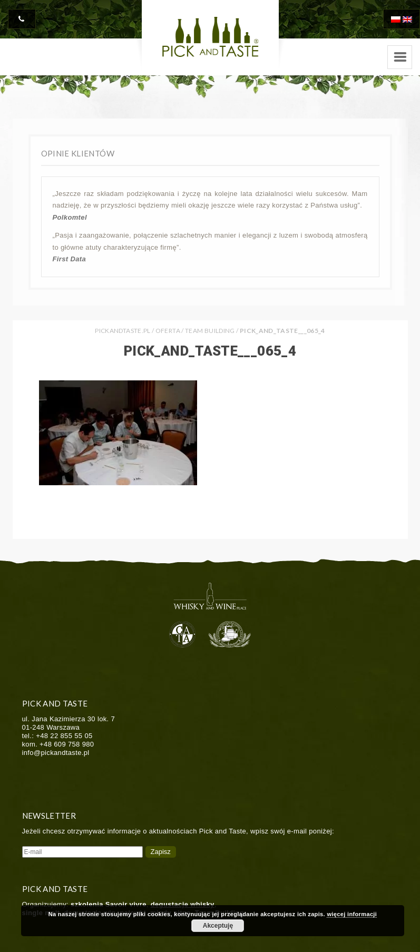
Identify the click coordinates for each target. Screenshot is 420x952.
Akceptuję (218, 925)
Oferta (167, 331)
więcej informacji (352, 914)
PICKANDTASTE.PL (122, 331)
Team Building (210, 331)
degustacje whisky (182, 904)
